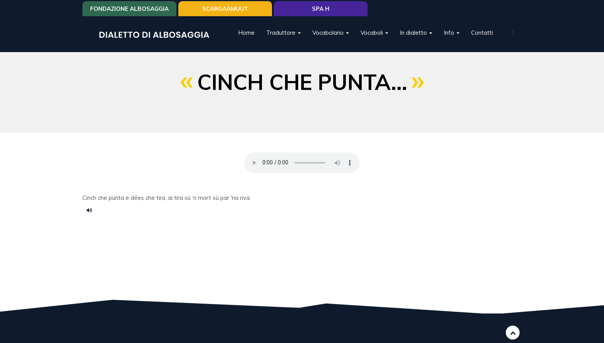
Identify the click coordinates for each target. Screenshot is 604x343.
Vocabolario (330, 32)
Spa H (320, 8)
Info (452, 32)
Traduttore (283, 32)
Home (246, 32)
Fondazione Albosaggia (129, 8)
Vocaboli (374, 32)
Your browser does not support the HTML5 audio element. (302, 162)
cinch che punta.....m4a (92, 210)
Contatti (482, 32)
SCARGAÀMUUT (225, 8)
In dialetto (416, 32)
